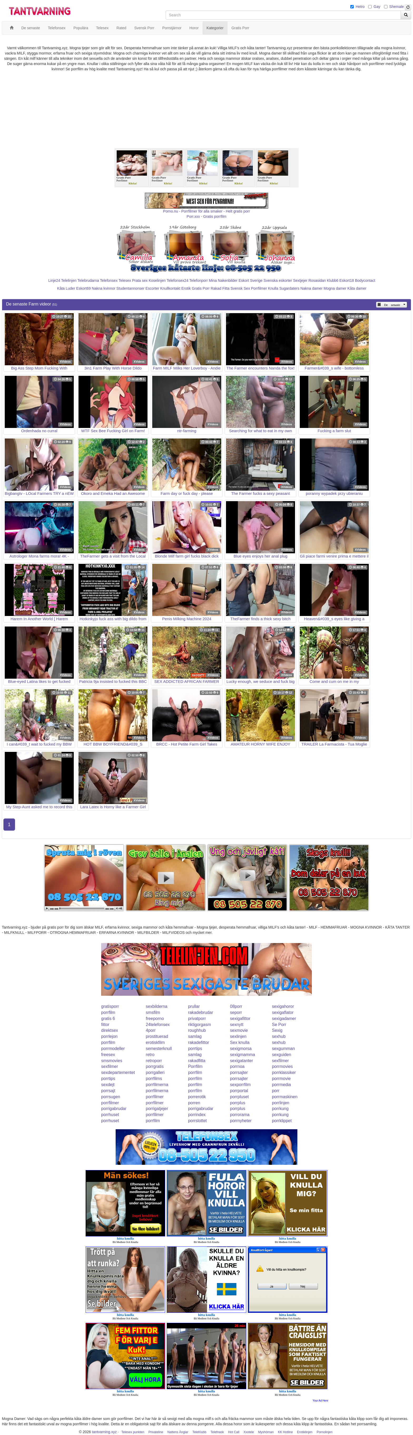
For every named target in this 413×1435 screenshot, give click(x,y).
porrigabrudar (113, 1108)
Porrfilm (195, 1066)
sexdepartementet (118, 1072)
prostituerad (157, 1036)
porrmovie (281, 1078)
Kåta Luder (66, 288)
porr (275, 1090)
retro (150, 1054)
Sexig (277, 1030)
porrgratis (155, 1066)
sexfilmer (280, 1060)
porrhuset (110, 1114)
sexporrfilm (240, 1084)
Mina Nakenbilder (223, 280)
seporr (236, 1012)
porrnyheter (241, 1120)
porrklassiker (284, 1072)
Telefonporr (198, 280)
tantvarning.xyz (104, 1432)
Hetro (360, 6)
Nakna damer (312, 288)
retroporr (154, 1060)
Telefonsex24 (178, 280)
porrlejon (109, 1036)
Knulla (273, 288)
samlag (195, 1036)
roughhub (197, 1030)
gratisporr (110, 1006)
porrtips (195, 1048)
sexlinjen (238, 1036)
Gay (376, 6)
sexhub (279, 1036)
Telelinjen (68, 280)
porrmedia (281, 1084)
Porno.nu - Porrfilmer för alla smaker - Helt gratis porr (206, 211)
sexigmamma (242, 1054)
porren (194, 1103)
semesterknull (159, 1048)
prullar (194, 1006)
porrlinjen (280, 1103)
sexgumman (283, 1048)
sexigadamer (284, 1018)
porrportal (239, 1090)
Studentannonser (130, 288)
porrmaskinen (284, 1096)
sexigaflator (282, 1012)
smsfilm (153, 1012)
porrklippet (282, 1120)
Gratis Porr (201, 288)
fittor (105, 1024)
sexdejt (108, 1084)
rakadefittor (198, 1042)
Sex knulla (239, 1042)
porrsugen (110, 1096)
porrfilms (154, 1078)
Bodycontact (365, 280)
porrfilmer (155, 1096)
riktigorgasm (199, 1024)
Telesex (125, 280)
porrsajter (239, 1072)
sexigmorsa (241, 1048)
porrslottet (197, 1120)
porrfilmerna (157, 1084)
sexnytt (236, 1024)
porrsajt (108, 1090)
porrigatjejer (157, 1108)
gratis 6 (108, 1018)
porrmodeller (113, 1048)
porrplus (237, 1103)
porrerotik (197, 1096)
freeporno (155, 1018)
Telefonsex (108, 280)
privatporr (197, 1018)
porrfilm (108, 1012)
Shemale (396, 6)
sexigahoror (283, 1006)
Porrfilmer (259, 288)
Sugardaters (289, 288)
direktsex (109, 1030)
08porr (236, 1006)
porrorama (239, 1114)
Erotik (186, 288)
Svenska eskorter (278, 280)
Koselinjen (157, 280)
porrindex (197, 1114)
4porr (151, 1030)
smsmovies (111, 1060)
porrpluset (239, 1096)
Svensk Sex (240, 288)
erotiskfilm (155, 1042)
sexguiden (281, 1054)
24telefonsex (158, 1024)
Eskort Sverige (251, 280)
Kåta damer (356, 288)
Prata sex (140, 280)
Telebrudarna (88, 280)
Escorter (152, 288)
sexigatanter (241, 1060)
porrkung (280, 1108)
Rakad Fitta (220, 288)
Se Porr (279, 1024)
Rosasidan (317, 280)
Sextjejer (300, 280)
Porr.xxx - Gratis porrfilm (207, 216)
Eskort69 (83, 288)
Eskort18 (347, 280)
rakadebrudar (200, 1012)
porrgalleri (155, 1072)
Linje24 (54, 280)
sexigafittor (240, 1018)
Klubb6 (332, 280)
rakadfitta (196, 1060)
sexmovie (239, 1030)
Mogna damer (335, 288)
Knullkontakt (170, 288)
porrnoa (237, 1066)
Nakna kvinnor (103, 288)
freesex (108, 1054)
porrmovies (282, 1066)
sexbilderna (157, 1006)
